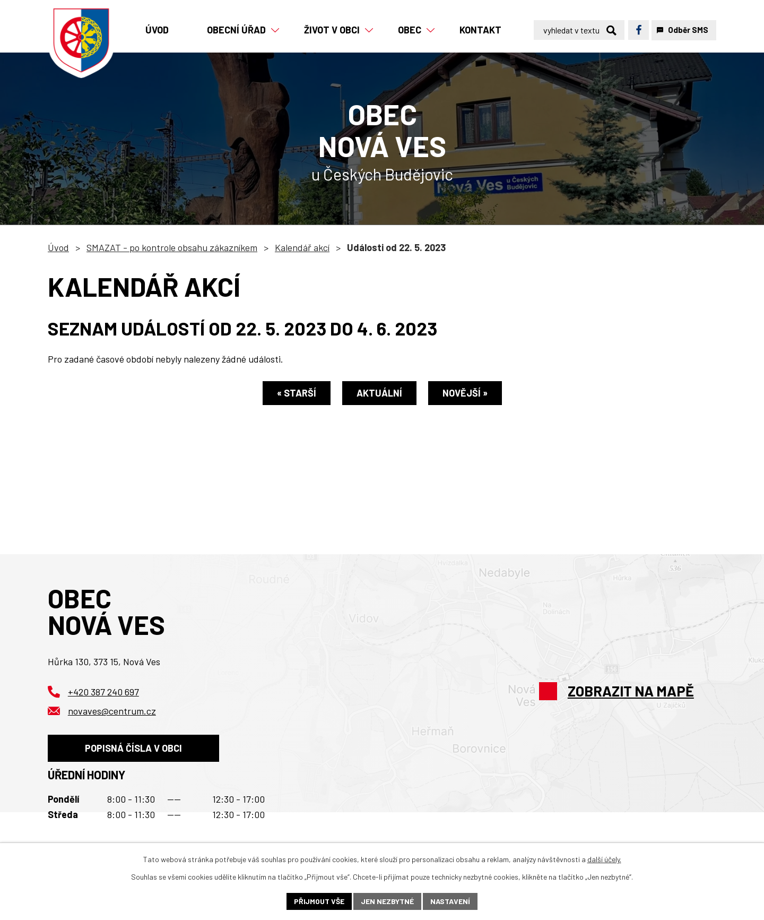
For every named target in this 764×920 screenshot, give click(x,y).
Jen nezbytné (387, 901)
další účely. (604, 859)
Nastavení (450, 901)
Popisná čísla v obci (133, 748)
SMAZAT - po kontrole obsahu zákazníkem (171, 247)
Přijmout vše (319, 901)
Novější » (465, 393)
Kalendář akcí (302, 247)
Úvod (58, 247)
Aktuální (379, 393)
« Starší (296, 393)
